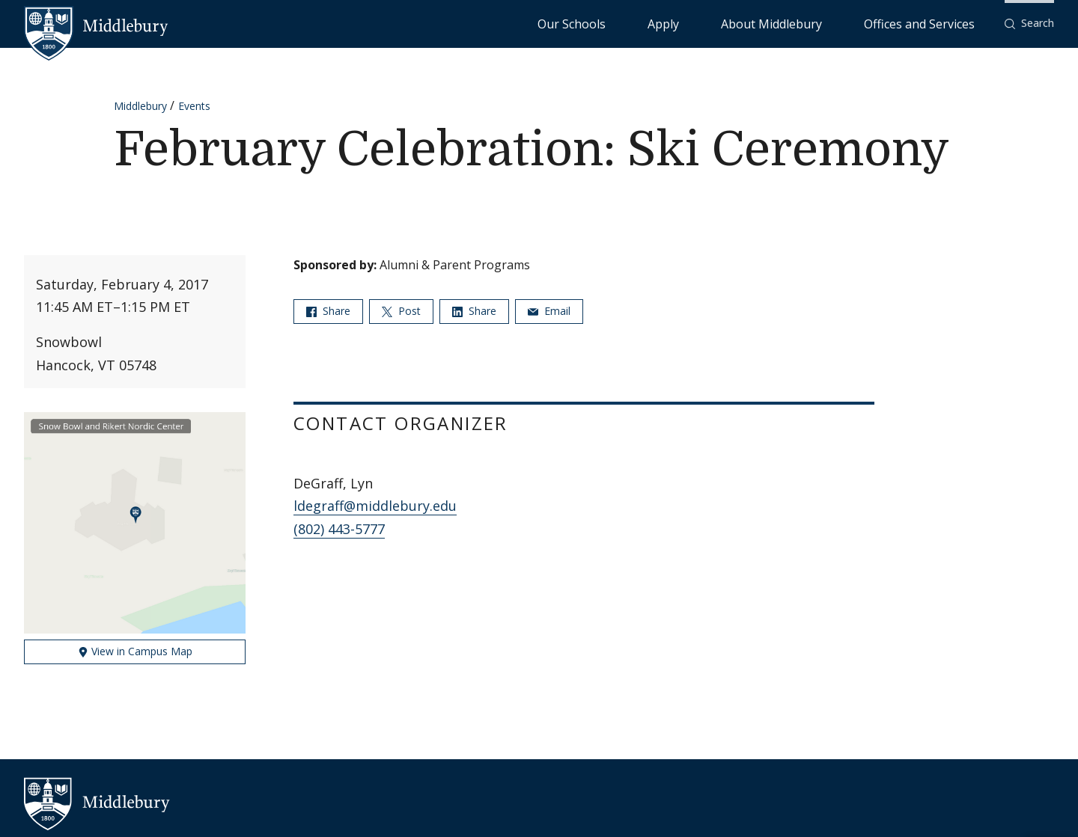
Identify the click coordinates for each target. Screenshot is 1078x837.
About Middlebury (828, 23)
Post (401, 311)
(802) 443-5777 (339, 529)
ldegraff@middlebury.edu (375, 506)
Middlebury (140, 106)
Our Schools (692, 23)
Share (328, 311)
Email (549, 311)
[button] (1029, 23)
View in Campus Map (135, 651)
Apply (753, 23)
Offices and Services (938, 23)
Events (194, 106)
